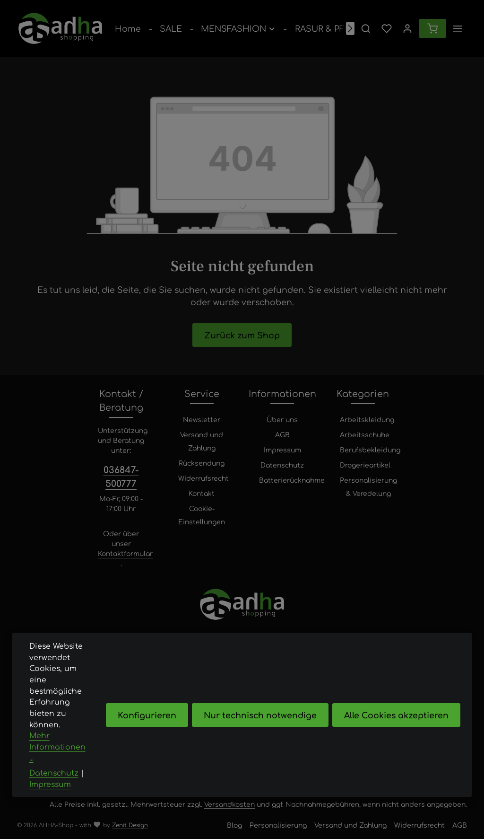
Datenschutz (282, 464)
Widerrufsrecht (203, 478)
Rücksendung (202, 463)
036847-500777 (121, 476)
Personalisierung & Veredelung (368, 486)
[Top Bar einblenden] (457, 28)
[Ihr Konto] (407, 28)
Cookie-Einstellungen (201, 515)
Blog (234, 825)
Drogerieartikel (365, 464)
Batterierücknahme (292, 480)
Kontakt (202, 493)
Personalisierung (278, 825)
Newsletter (201, 419)
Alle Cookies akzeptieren (396, 733)
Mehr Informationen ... (57, 765)
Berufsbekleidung (370, 449)
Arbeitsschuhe (364, 434)
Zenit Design (130, 825)
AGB (282, 434)
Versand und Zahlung (201, 441)
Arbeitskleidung (367, 419)
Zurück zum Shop (242, 334)
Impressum (282, 449)
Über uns (282, 419)
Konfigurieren (147, 733)
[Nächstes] (350, 28)
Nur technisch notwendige (260, 733)
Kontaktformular (125, 553)
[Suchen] (365, 28)
